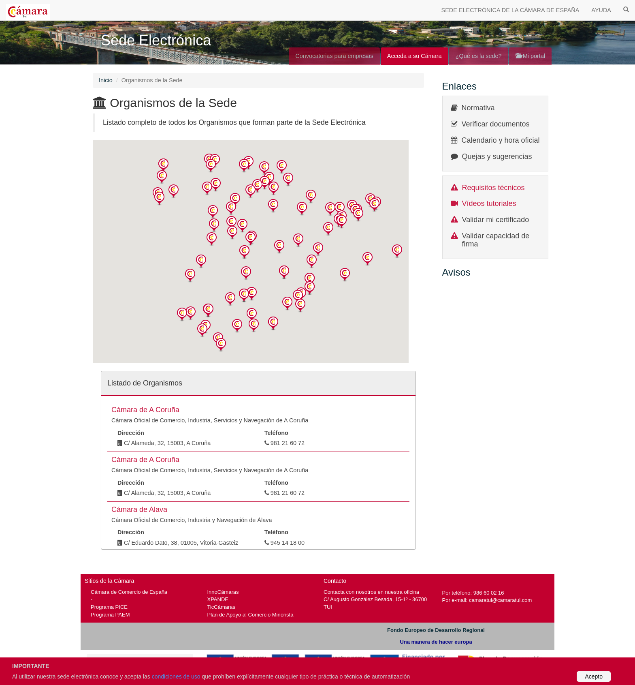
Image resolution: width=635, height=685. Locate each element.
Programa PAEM (110, 615)
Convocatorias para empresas (334, 56)
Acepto (594, 676)
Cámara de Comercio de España (129, 592)
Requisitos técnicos (493, 188)
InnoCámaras (223, 592)
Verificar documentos (496, 124)
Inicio (106, 80)
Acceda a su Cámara (414, 56)
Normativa (478, 108)
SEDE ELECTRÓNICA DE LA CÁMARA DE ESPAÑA (510, 10)
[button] (163, 165)
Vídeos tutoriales (489, 203)
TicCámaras (221, 607)
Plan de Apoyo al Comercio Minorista (250, 615)
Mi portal (530, 56)
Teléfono (276, 433)
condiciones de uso (176, 676)
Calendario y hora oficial (501, 140)
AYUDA (601, 10)
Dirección (130, 433)
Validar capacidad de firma (496, 240)
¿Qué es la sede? (479, 56)
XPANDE (217, 599)
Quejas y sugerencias (497, 156)
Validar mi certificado (495, 220)
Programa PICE (109, 607)
